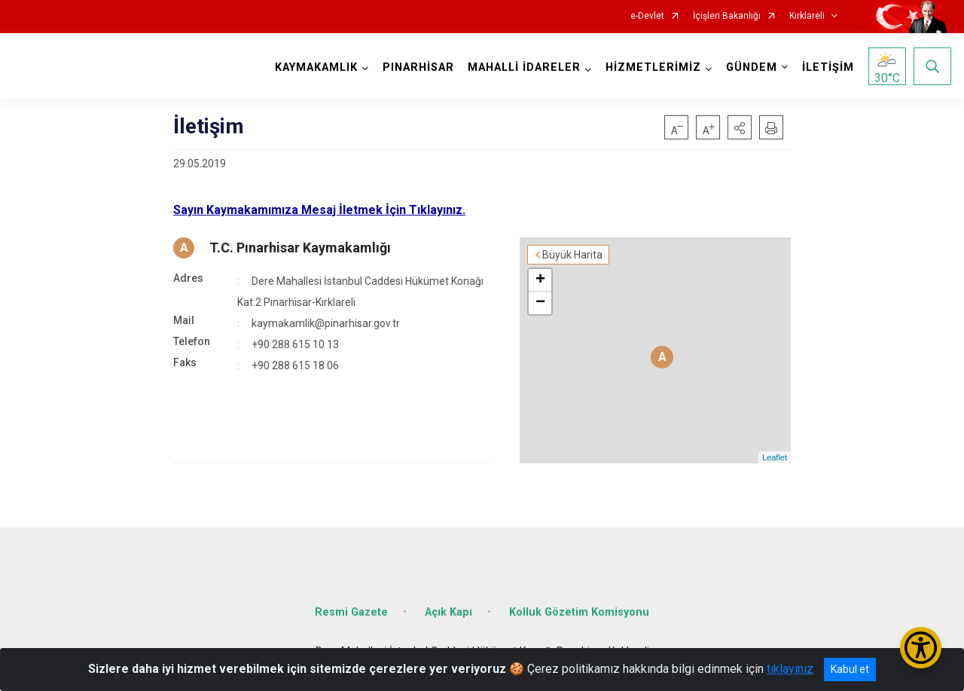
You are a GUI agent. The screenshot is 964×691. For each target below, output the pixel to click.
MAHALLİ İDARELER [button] (524, 67)
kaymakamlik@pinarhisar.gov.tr (326, 323)
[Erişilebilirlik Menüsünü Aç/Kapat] (920, 647)
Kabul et (850, 669)
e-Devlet (647, 16)
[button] (740, 127)
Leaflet (774, 457)
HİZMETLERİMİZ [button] (653, 67)
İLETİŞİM (828, 67)
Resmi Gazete (351, 612)
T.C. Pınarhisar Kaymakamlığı (300, 247)
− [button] (540, 303)
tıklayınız (790, 669)
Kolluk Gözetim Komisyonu (579, 612)
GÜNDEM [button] (751, 67)
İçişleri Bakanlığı (727, 16)
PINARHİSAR (418, 67)
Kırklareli (807, 16)
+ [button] (540, 280)
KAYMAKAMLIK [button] (316, 67)
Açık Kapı (448, 612)
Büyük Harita (572, 255)
